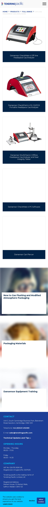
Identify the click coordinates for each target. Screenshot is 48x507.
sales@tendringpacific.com (20, 433)
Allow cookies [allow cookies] (41, 501)
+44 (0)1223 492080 (21, 428)
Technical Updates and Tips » (17, 438)
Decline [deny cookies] (32, 501)
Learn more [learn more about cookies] (7, 504)
